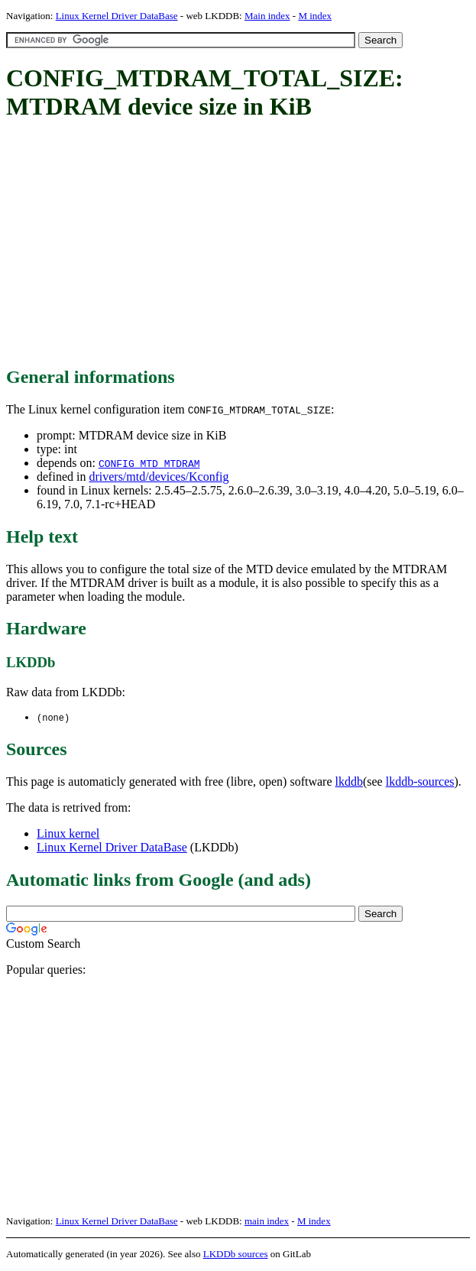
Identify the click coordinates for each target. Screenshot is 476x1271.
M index (315, 15)
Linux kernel (68, 834)
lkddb (349, 782)
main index (266, 1221)
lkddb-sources (420, 782)
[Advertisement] (241, 245)
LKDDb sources (235, 1254)
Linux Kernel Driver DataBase (117, 15)
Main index (267, 15)
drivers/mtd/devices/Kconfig (158, 476)
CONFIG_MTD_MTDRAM (149, 463)
